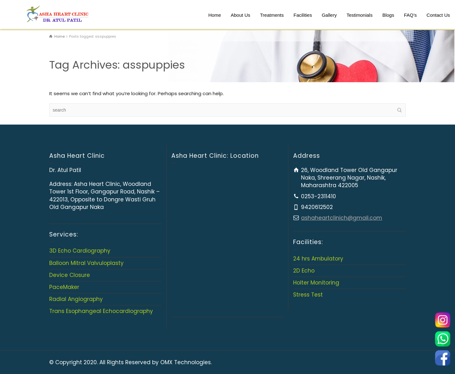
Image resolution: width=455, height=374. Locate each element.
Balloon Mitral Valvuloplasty (86, 263)
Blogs (388, 15)
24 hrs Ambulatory (318, 258)
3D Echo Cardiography (79, 250)
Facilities (302, 15)
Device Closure (69, 275)
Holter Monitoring (316, 282)
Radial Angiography (76, 299)
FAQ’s (410, 15)
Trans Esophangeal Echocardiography (101, 311)
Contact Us (438, 15)
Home (214, 15)
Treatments (272, 15)
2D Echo (304, 270)
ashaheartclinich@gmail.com (341, 218)
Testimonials (359, 15)
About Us (240, 15)
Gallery (329, 15)
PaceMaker (64, 287)
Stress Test (308, 294)
